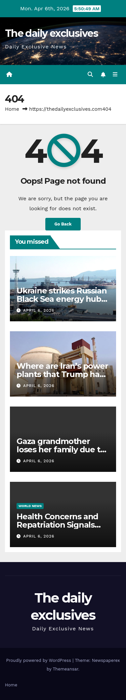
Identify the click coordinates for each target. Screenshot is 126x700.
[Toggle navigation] (115, 74)
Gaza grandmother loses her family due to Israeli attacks (61, 449)
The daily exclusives (51, 33)
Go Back (63, 224)
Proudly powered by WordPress (39, 660)
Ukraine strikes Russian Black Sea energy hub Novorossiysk (61, 299)
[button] (90, 74)
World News (30, 506)
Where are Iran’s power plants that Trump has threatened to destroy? (62, 374)
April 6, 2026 (38, 310)
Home (12, 109)
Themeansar (65, 669)
